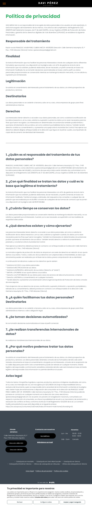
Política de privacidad (44, 471)
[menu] (4, 3)
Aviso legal (30, 471)
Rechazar (19, 502)
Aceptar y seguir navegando (72, 502)
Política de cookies (61, 471)
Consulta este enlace (41, 497)
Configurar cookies (46, 502)
